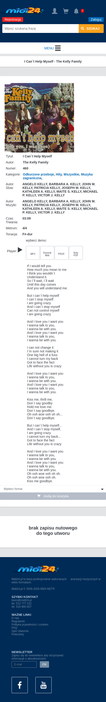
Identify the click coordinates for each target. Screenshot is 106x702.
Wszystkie (71, 174)
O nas (15, 618)
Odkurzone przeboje (38, 174)
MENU (53, 48)
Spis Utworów (20, 631)
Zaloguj (96, 19)
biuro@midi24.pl (22, 600)
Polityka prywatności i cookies (30, 624)
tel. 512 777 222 (21, 603)
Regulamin (18, 621)
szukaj (90, 28)
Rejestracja (13, 19)
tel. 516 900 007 (21, 606)
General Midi (47, 254)
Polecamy (18, 634)
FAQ (14, 627)
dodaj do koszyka (53, 496)
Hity (59, 174)
